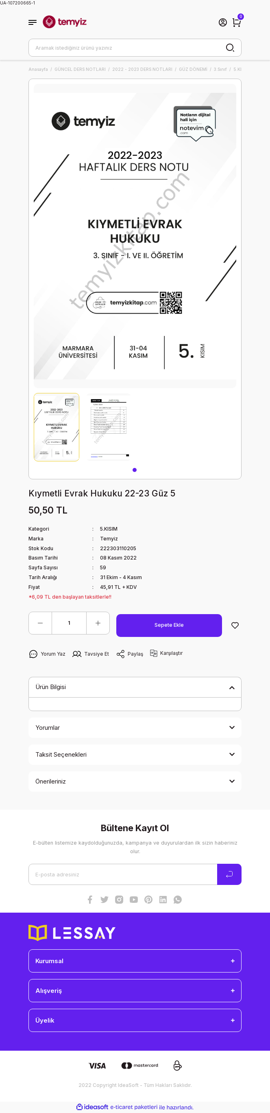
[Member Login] (223, 22)
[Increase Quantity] (98, 623)
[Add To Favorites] (235, 625)
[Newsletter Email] (135, 874)
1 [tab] (135, 470)
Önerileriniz (50, 781)
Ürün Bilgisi (50, 687)
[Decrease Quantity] (40, 623)
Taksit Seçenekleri (61, 754)
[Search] (135, 48)
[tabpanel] (56, 427)
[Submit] (229, 874)
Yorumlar (47, 727)
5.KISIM (109, 529)
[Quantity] (69, 623)
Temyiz (109, 539)
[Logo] (64, 22)
